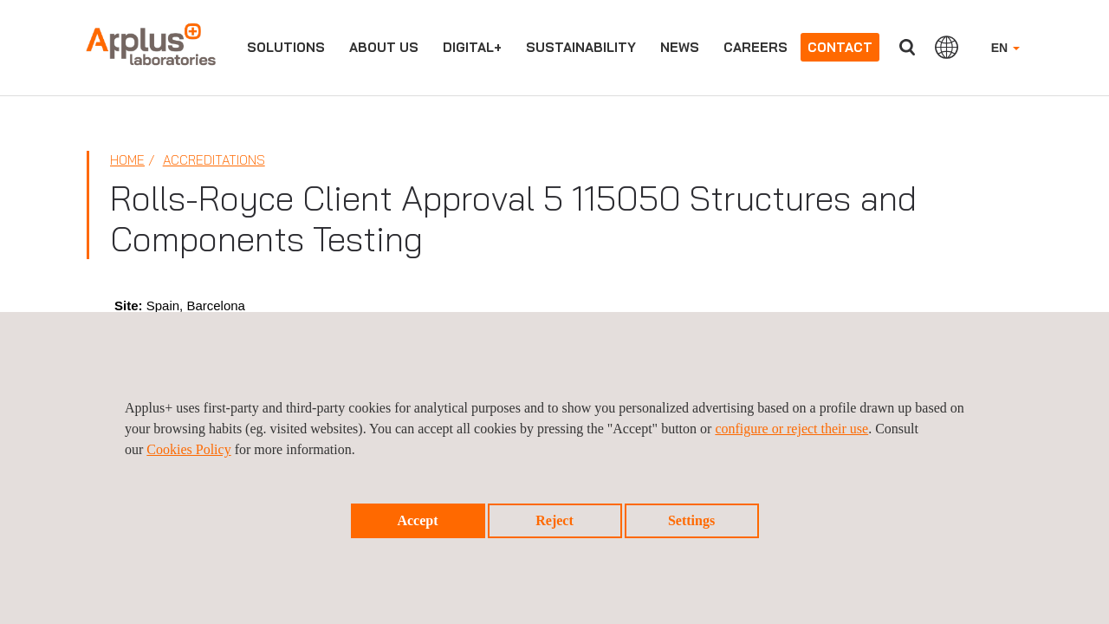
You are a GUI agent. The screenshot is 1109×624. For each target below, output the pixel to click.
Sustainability (581, 47)
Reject (554, 520)
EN (1005, 48)
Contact (839, 47)
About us (383, 47)
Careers (755, 47)
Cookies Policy (188, 449)
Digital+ (472, 47)
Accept (417, 520)
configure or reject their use (791, 428)
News (679, 47)
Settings (691, 520)
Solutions (286, 47)
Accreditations (214, 160)
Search (907, 47)
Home (127, 160)
